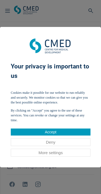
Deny (50, 142)
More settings (51, 152)
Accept (51, 132)
